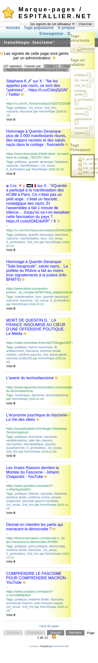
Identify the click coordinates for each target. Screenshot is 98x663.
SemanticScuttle (61, 646)
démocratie (57, 546)
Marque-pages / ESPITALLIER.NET (55, 12)
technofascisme (57, 395)
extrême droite (50, 351)
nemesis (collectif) (19, 358)
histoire (33, 493)
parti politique (37, 546)
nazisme (12, 111)
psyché (50, 444)
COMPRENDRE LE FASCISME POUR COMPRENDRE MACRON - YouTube (37, 577)
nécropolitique (33, 444)
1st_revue (35, 108)
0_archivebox (15, 169)
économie (35, 437)
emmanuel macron (19, 603)
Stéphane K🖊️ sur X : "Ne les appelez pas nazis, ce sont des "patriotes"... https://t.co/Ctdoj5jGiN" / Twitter (37, 87)
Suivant (55, 633)
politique (21, 108)
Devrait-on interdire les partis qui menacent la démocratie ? (34, 526)
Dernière (75, 633)
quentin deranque (40, 162)
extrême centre (39, 497)
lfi (55, 347)
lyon (44, 238)
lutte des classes (40, 440)
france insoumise (40, 347)
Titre (66, 66)
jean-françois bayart (48, 603)
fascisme (26, 111)
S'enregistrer (51, 34)
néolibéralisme (16, 440)
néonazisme (83, 119)
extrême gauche (29, 354)
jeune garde (58, 354)
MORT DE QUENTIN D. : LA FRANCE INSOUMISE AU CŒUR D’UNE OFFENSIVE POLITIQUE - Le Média (36, 327)
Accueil (13, 28)
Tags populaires (39, 28)
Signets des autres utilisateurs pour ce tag (36, 70)
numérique (22, 395)
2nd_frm (50, 108)
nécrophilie (14, 444)
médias (11, 354)
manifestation (29, 165)
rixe (45, 354)
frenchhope (47, 111)
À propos (66, 28)
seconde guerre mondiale (40, 501)
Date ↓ (51, 66)
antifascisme (15, 351)
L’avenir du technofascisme (30, 378)
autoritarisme (15, 448)
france (79, 114)
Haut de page (49, 626)
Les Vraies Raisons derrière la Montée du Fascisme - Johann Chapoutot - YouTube (32, 472)
